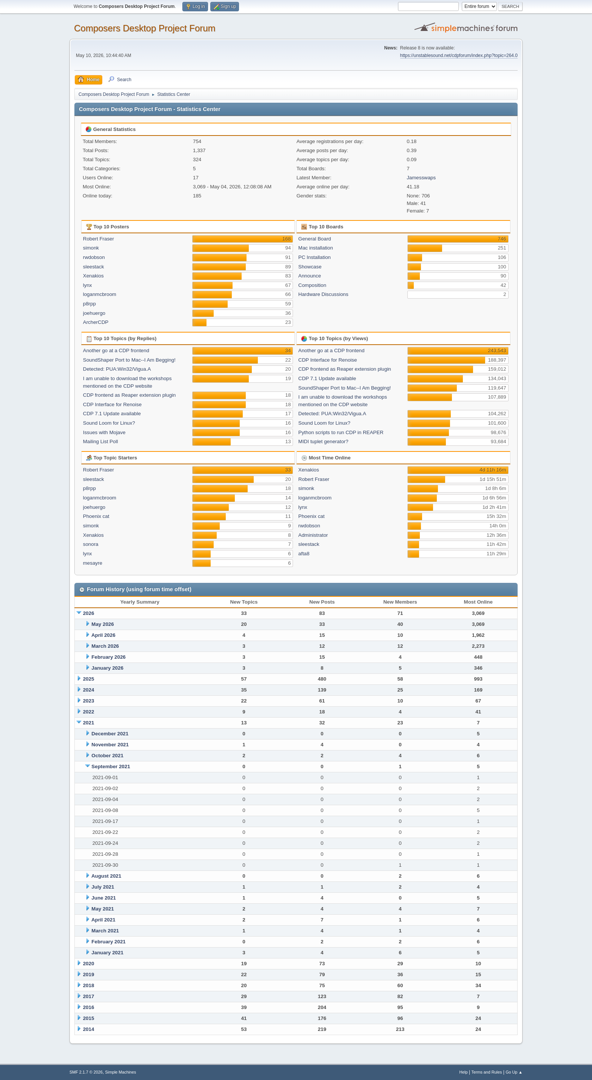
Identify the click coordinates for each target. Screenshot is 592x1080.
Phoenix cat (96, 516)
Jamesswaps (421, 177)
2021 (88, 723)
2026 (88, 613)
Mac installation (315, 248)
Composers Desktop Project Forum (145, 28)
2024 (88, 690)
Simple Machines (120, 1072)
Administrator (313, 535)
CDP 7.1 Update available (112, 413)
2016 (88, 1007)
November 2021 (110, 744)
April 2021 (103, 920)
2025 (88, 679)
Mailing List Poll (100, 441)
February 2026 (108, 657)
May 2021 (102, 909)
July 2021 (102, 887)
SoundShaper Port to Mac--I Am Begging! (129, 360)
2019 (88, 974)
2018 (88, 985)
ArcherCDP (95, 322)
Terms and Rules (487, 1072)
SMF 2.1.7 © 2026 (86, 1072)
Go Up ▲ (514, 1072)
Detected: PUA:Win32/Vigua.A (117, 369)
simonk (91, 248)
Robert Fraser (98, 239)
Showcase (310, 267)
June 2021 (103, 898)
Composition (312, 285)
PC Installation (314, 257)
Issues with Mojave (104, 432)
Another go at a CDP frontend (116, 350)
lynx (87, 285)
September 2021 (110, 766)
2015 (88, 1018)
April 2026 (103, 635)
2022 (88, 712)
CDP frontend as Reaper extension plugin (129, 395)
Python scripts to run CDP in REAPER (341, 432)
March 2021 (105, 931)
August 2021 (106, 876)
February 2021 (108, 941)
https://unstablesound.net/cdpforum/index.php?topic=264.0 (459, 55)
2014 (88, 1029)
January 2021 (107, 952)
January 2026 (107, 668)
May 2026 (102, 624)
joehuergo (94, 313)
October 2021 (107, 755)
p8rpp (89, 304)
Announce (309, 276)
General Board (314, 239)
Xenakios (93, 276)
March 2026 (105, 646)
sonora (91, 544)
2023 (88, 701)
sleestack (93, 267)
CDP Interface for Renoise (112, 404)
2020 (88, 963)
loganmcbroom (99, 294)
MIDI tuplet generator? (323, 441)
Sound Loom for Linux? (109, 423)
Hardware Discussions (323, 294)
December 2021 (109, 733)
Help (463, 1072)
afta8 (304, 553)
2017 (88, 996)
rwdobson (94, 257)
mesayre (92, 563)
